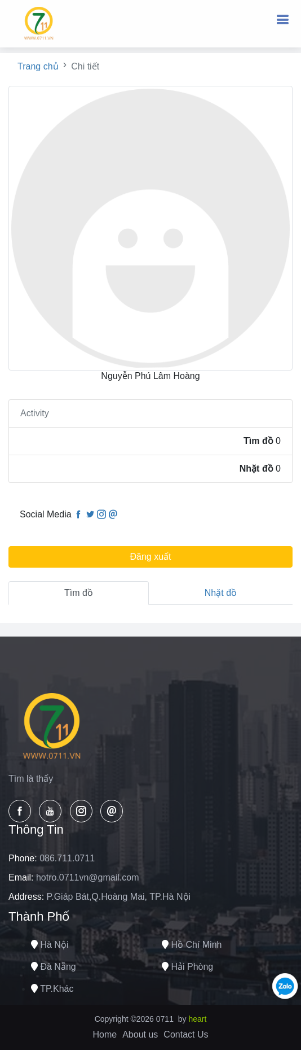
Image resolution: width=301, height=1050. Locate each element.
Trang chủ (38, 66)
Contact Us (185, 1034)
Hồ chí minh (192, 944)
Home (105, 1034)
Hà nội (49, 944)
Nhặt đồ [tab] (221, 593)
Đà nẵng (53, 966)
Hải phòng (187, 966)
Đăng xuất (150, 556)
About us (140, 1034)
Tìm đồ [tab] (78, 593)
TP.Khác (52, 989)
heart (197, 1018)
